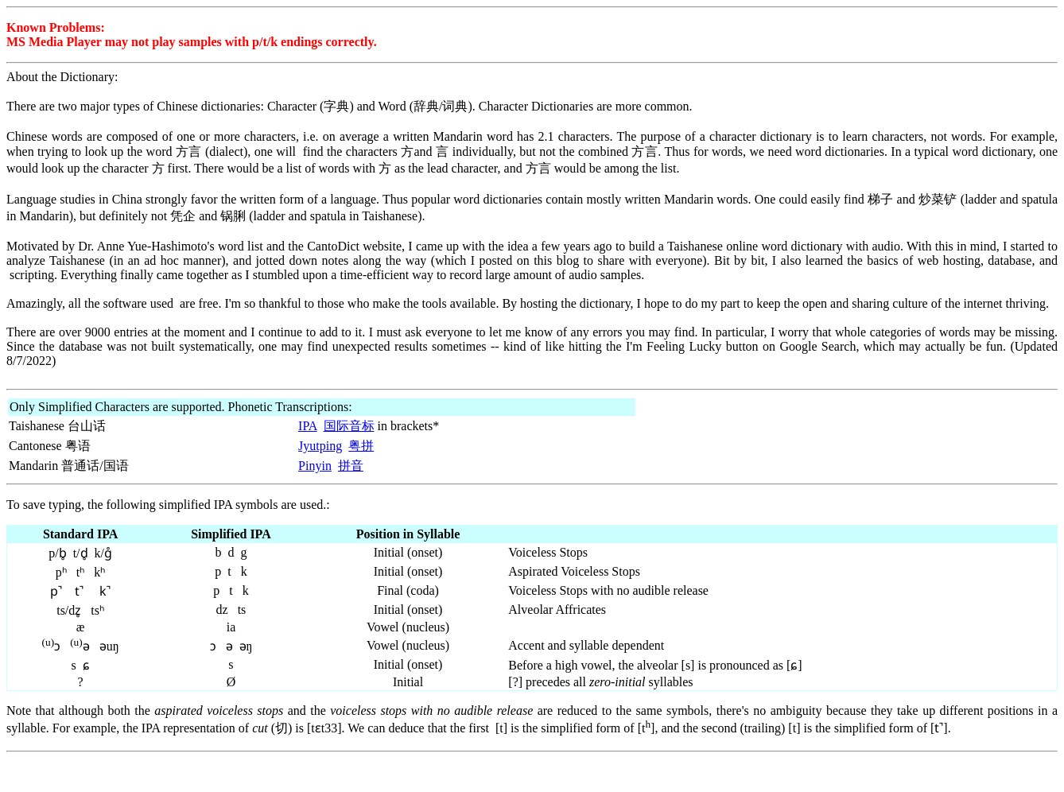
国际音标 (349, 426)
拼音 (350, 465)
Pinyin (315, 465)
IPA (307, 426)
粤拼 (361, 445)
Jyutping (320, 445)
